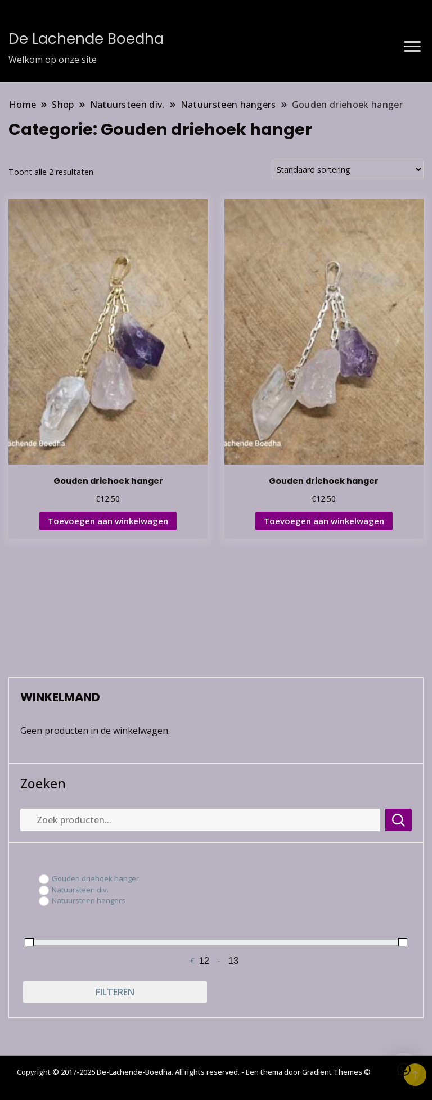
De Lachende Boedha (86, 39)
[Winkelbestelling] (348, 169)
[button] (404, 1070)
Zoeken (43, 783)
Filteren (115, 992)
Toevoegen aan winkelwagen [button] (108, 520)
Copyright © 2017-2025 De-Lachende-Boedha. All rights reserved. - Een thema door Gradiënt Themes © (194, 1072)
